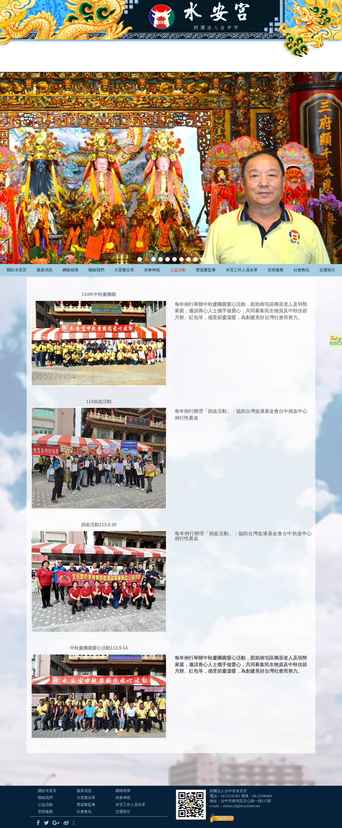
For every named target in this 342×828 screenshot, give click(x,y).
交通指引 (327, 270)
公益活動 (178, 270)
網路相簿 (70, 270)
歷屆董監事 (206, 270)
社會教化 (301, 270)
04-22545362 (230, 796)
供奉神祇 (152, 270)
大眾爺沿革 (124, 270)
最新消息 (45, 270)
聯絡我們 (96, 270)
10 (202, 259)
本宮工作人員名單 (242, 270)
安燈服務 (276, 270)
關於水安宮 (17, 270)
